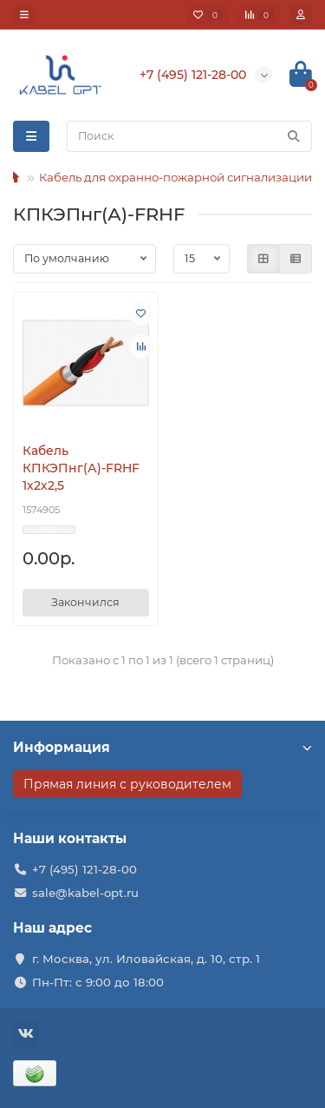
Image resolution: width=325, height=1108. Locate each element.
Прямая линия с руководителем (127, 784)
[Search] (189, 136)
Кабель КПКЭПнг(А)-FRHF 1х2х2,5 (81, 468)
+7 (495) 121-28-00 (84, 869)
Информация (162, 747)
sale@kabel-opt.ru (85, 893)
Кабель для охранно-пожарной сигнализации (175, 177)
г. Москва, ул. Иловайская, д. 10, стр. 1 (146, 959)
